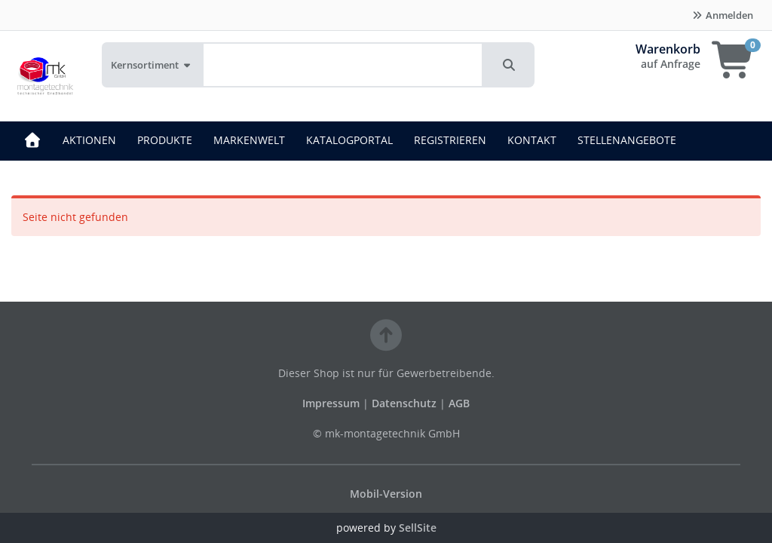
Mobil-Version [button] (386, 493)
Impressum (332, 403)
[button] (509, 64)
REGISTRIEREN (450, 140)
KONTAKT (531, 140)
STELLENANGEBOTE (626, 140)
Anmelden (722, 15)
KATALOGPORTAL (349, 140)
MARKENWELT (249, 140)
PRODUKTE (164, 140)
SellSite (418, 527)
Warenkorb (668, 49)
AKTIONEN (89, 140)
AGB (459, 403)
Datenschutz (404, 403)
